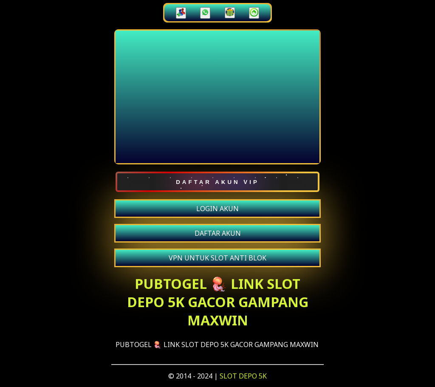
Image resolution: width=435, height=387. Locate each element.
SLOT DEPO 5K (243, 376)
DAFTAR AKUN (218, 233)
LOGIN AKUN (217, 208)
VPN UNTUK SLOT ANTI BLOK (217, 258)
